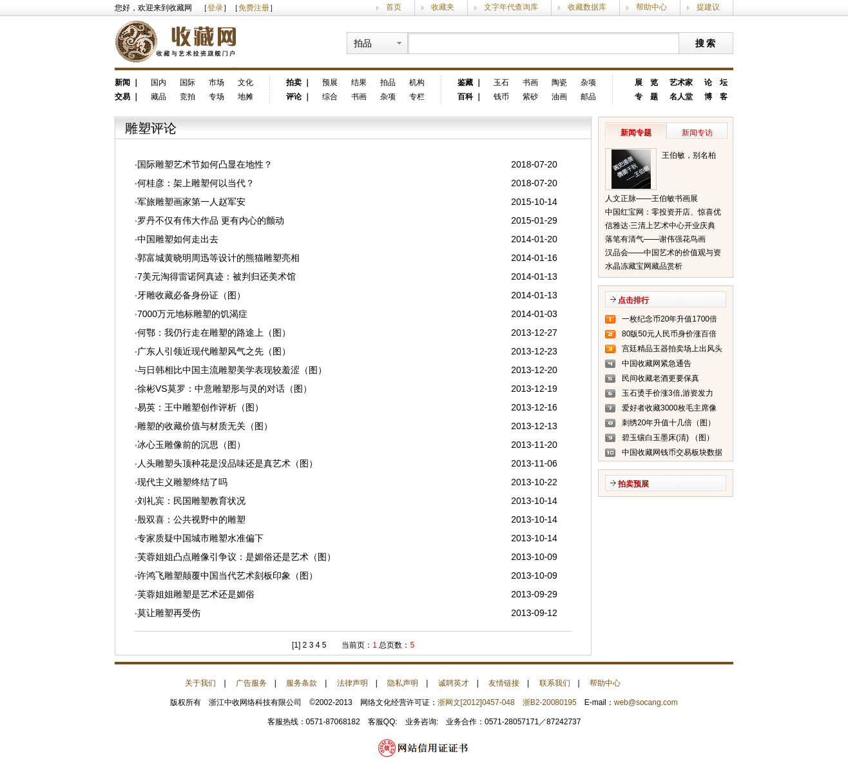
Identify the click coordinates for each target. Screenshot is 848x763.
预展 (330, 82)
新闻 (122, 82)
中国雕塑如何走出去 (177, 239)
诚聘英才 (453, 683)
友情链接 (503, 683)
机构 (417, 82)
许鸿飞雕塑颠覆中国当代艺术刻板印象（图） (227, 575)
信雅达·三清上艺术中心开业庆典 (660, 225)
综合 (330, 96)
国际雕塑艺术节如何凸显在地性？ (205, 164)
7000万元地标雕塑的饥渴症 (192, 314)
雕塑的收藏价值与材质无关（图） (205, 426)
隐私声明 (402, 683)
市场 (216, 82)
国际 (187, 82)
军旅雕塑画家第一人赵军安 (191, 202)
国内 (158, 82)
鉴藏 (465, 82)
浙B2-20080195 (550, 702)
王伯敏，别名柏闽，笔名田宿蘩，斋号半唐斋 (693, 156)
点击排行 (633, 300)
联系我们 (554, 683)
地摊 (245, 96)
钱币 (501, 96)
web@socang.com (646, 702)
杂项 (388, 96)
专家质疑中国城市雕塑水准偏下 (200, 538)
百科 (465, 96)
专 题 (646, 96)
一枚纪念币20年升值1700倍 (669, 319)
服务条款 (301, 683)
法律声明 (352, 683)
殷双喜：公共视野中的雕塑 (191, 519)
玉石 (501, 82)
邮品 (588, 96)
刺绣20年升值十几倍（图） (668, 422)
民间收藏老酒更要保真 (660, 378)
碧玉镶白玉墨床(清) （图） (668, 437)
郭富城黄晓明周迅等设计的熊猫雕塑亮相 (218, 258)
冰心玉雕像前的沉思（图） (191, 444)
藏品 (158, 96)
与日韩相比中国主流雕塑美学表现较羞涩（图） (232, 370)
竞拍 (187, 96)
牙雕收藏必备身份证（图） (191, 295)
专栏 (417, 96)
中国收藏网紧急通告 (656, 363)
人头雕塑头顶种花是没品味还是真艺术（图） (227, 463)
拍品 (388, 82)
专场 (216, 96)
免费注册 (253, 7)
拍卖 (294, 82)
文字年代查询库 (511, 7)
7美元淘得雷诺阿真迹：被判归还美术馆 (216, 276)
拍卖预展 (633, 483)
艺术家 (681, 82)
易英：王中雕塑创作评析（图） (200, 407)
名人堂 (681, 96)
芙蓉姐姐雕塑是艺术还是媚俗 (196, 594)
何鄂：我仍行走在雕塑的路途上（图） (214, 332)
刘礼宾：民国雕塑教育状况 (191, 501)
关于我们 (200, 683)
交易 (122, 96)
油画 (559, 96)
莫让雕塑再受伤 (168, 613)
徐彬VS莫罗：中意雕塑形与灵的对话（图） (224, 388)
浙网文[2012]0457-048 (476, 702)
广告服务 (251, 683)
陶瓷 (559, 82)
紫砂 (530, 96)
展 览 (646, 82)
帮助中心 (651, 7)
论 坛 (716, 82)
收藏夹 (442, 7)
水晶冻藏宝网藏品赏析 (643, 266)
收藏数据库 (587, 7)
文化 (245, 82)
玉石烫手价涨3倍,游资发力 (667, 393)
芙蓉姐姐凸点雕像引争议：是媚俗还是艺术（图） (236, 557)
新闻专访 (697, 132)
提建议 (708, 7)
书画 (359, 96)
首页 (393, 7)
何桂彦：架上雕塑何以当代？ (196, 183)
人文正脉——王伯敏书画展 (651, 198)
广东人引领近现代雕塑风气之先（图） (214, 351)
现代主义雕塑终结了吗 (182, 482)
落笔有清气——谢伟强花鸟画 (655, 239)
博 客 (716, 96)
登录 (215, 7)
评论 (294, 96)
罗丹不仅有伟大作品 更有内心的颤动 (210, 220)
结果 (359, 82)
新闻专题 (636, 132)
